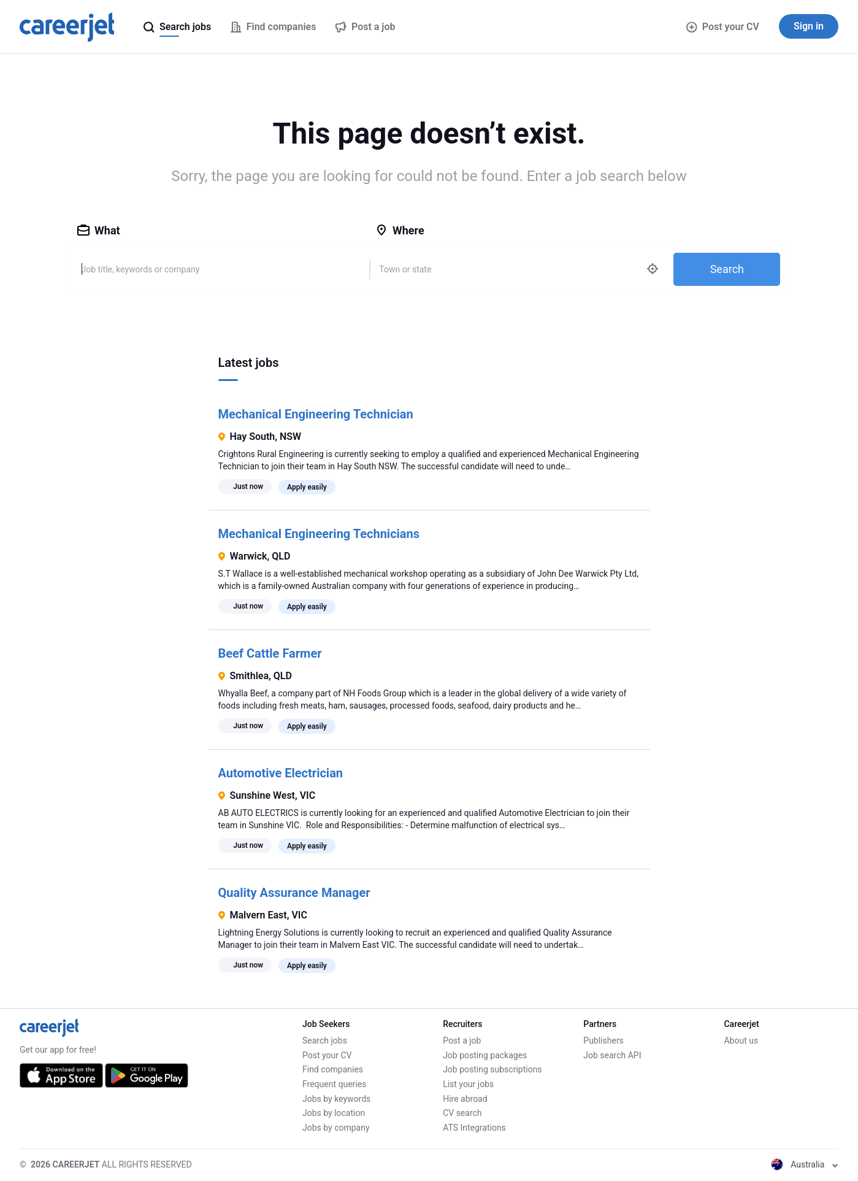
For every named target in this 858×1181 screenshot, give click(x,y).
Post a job (462, 1040)
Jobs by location (333, 1113)
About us (741, 1040)
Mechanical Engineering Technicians (319, 533)
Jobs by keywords (336, 1099)
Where (399, 230)
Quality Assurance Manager (294, 892)
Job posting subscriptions (492, 1069)
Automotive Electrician (280, 773)
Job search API (612, 1055)
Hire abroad (465, 1099)
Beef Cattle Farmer (270, 653)
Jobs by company (336, 1128)
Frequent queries (334, 1084)
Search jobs (324, 1040)
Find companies (332, 1069)
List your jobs (468, 1084)
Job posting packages (485, 1055)
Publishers (603, 1040)
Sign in (809, 26)
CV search (462, 1113)
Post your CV (722, 27)
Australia (804, 1164)
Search (727, 269)
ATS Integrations (474, 1128)
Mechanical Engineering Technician (315, 414)
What (98, 230)
